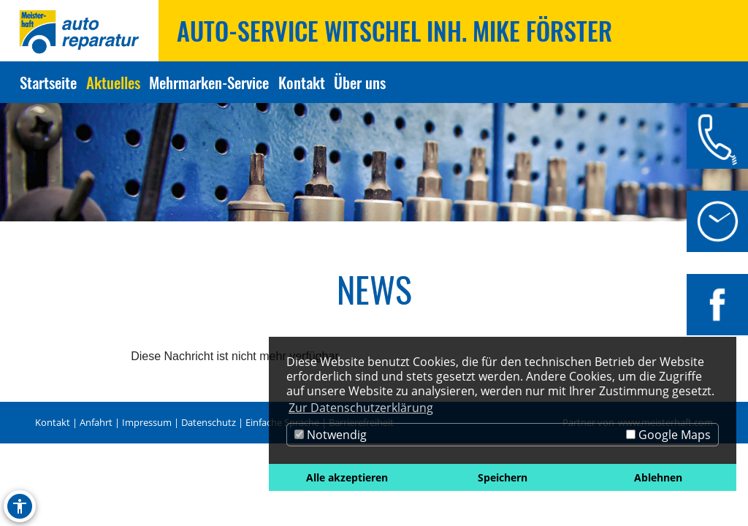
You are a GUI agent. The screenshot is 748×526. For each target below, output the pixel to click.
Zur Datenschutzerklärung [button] (361, 408)
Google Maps (668, 435)
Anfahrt (96, 422)
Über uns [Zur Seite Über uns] (360, 82)
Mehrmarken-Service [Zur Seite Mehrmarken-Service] (209, 82)
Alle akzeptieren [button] (347, 477)
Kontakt (52, 422)
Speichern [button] (502, 477)
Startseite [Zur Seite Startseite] (48, 82)
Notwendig (330, 435)
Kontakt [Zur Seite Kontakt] (301, 82)
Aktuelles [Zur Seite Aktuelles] (113, 82)
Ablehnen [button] (658, 477)
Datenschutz (208, 422)
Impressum (147, 422)
